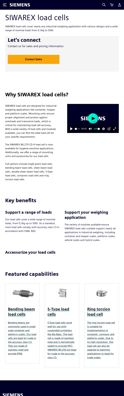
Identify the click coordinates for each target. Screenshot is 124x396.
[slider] (77, 128)
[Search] (104, 5)
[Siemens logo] (20, 4)
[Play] (71, 128)
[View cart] (111, 5)
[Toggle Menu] (5, 5)
